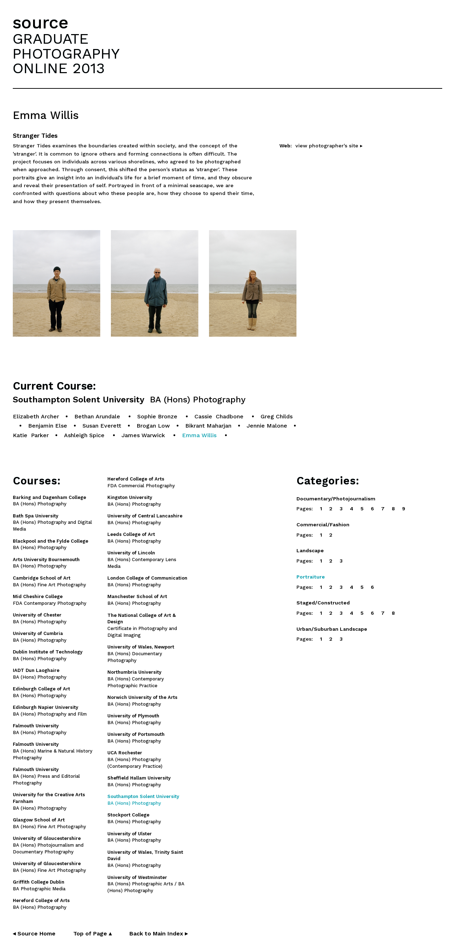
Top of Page (92, 933)
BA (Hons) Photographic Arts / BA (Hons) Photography (145, 884)
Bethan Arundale (98, 416)
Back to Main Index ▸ (158, 933)
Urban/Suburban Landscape (331, 629)
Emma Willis (200, 435)
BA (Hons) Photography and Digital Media (52, 522)
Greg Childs (277, 416)
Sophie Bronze (158, 416)
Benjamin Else (47, 425)
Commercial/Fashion (322, 524)
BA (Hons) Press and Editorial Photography (46, 776)
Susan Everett (101, 425)
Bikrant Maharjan (208, 425)
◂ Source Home (34, 933)
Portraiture (310, 577)
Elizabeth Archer (36, 416)
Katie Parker (31, 435)
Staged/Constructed (323, 603)
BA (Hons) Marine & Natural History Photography (52, 751)
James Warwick (144, 435)
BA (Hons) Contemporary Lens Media (141, 559)
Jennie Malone (267, 425)
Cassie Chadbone (219, 416)
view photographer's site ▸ (329, 145)
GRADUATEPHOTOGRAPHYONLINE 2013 (66, 53)
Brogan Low (153, 425)
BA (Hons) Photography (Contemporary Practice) (134, 759)
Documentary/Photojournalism (335, 498)
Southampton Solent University (129, 400)
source (40, 22)
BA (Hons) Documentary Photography (140, 653)
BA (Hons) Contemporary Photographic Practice (135, 678)
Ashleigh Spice (85, 435)
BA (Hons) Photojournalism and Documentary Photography (48, 845)
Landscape (310, 550)
